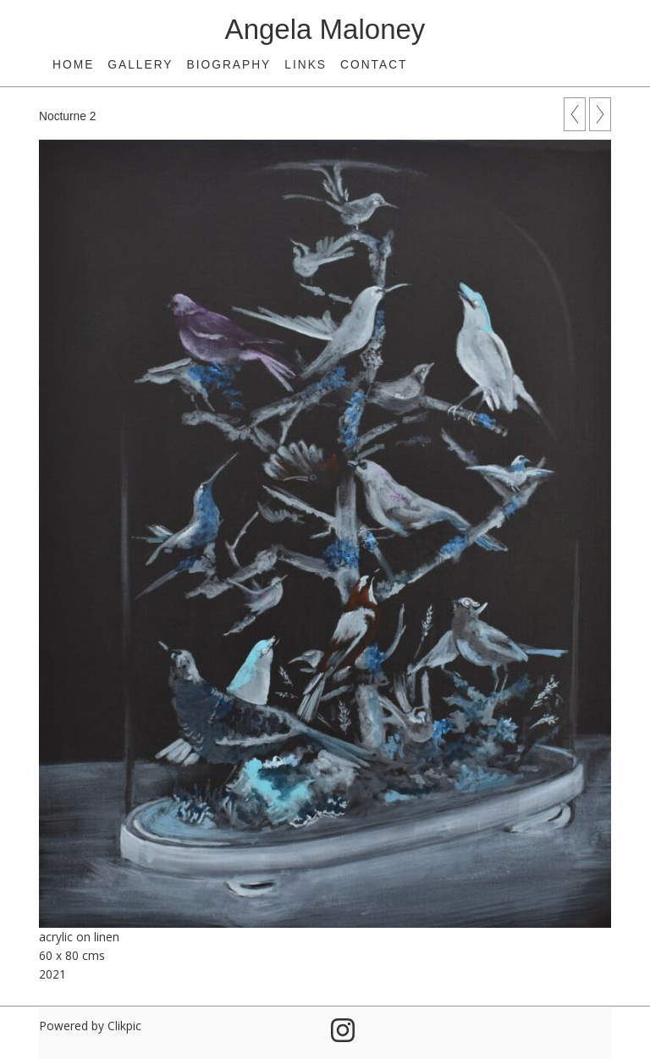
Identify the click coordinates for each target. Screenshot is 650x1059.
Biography (229, 64)
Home (73, 64)
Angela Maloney (325, 29)
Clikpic (124, 1026)
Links (305, 64)
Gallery (140, 64)
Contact (373, 64)
